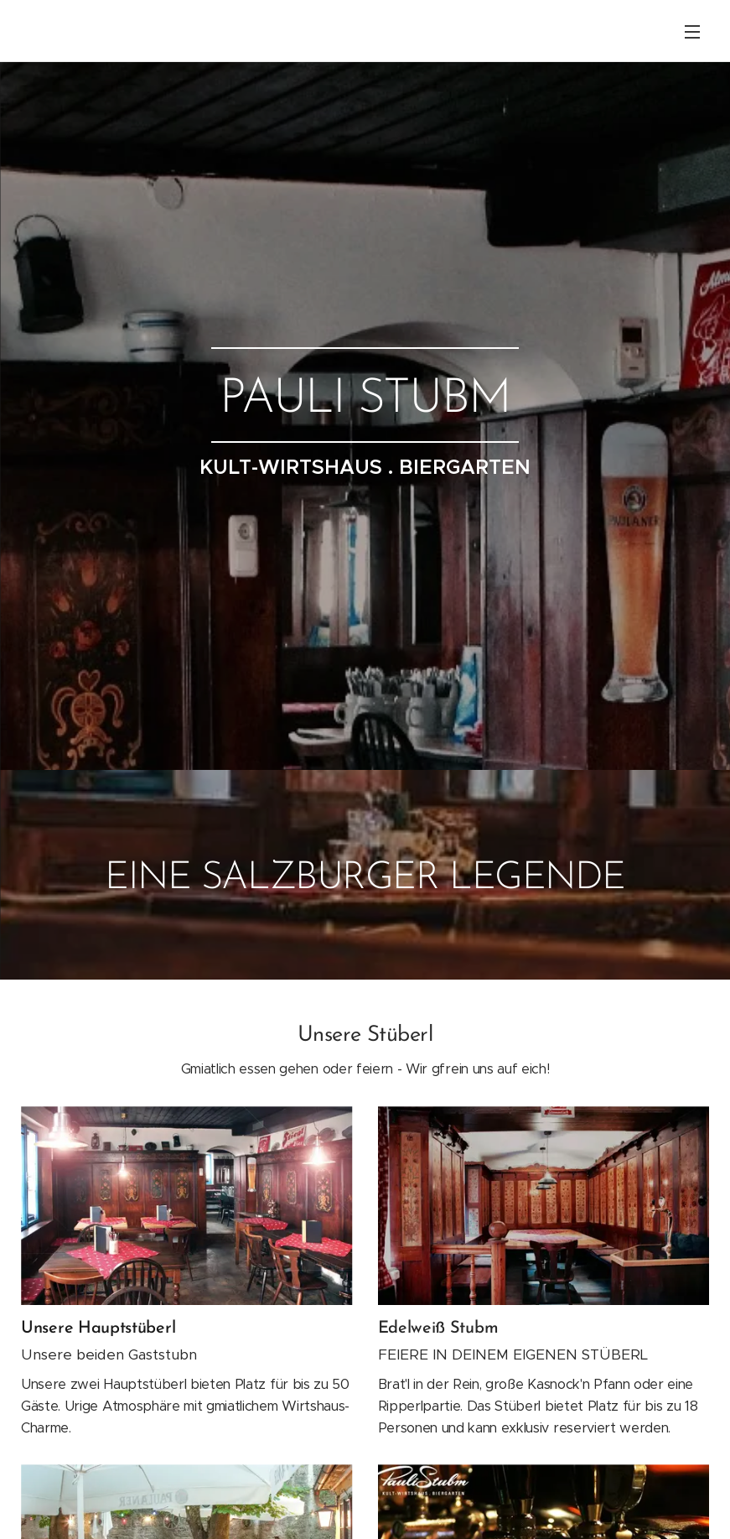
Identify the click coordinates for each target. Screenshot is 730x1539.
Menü (692, 32)
